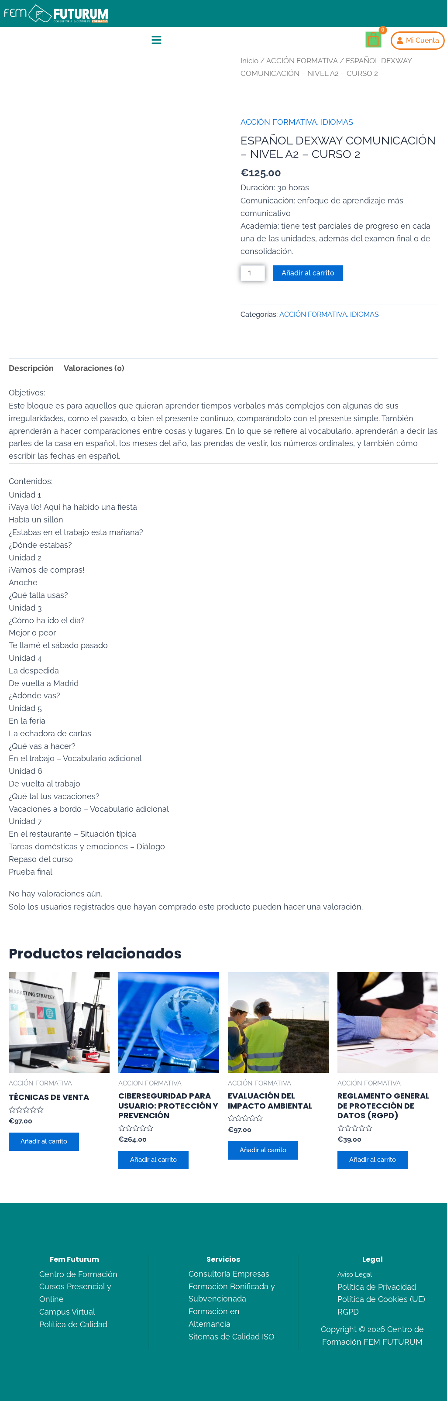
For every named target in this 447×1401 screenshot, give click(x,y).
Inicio (249, 60)
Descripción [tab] (31, 368)
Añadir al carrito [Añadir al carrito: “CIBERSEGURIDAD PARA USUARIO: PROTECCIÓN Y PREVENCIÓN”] (157, 1161)
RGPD (348, 1311)
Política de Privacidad (376, 1286)
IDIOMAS (337, 122)
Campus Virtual (67, 1311)
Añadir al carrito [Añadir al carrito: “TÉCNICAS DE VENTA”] (48, 1143)
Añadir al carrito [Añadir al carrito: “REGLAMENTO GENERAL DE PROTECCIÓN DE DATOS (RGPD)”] (377, 1161)
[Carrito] (373, 40)
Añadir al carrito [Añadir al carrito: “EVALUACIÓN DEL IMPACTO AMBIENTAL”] (267, 1151)
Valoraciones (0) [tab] (94, 368)
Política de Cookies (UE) (381, 1299)
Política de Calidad (73, 1324)
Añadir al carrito (308, 273)
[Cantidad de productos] (253, 273)
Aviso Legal (356, 1274)
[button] (156, 40)
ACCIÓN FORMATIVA (302, 60)
